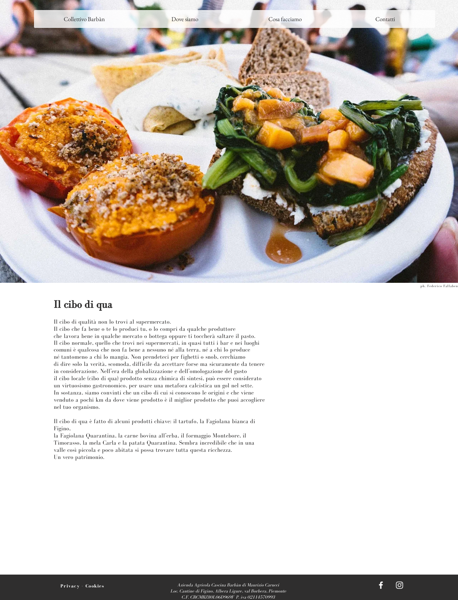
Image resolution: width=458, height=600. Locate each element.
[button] (185, 19)
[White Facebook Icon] (381, 585)
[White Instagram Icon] (399, 585)
